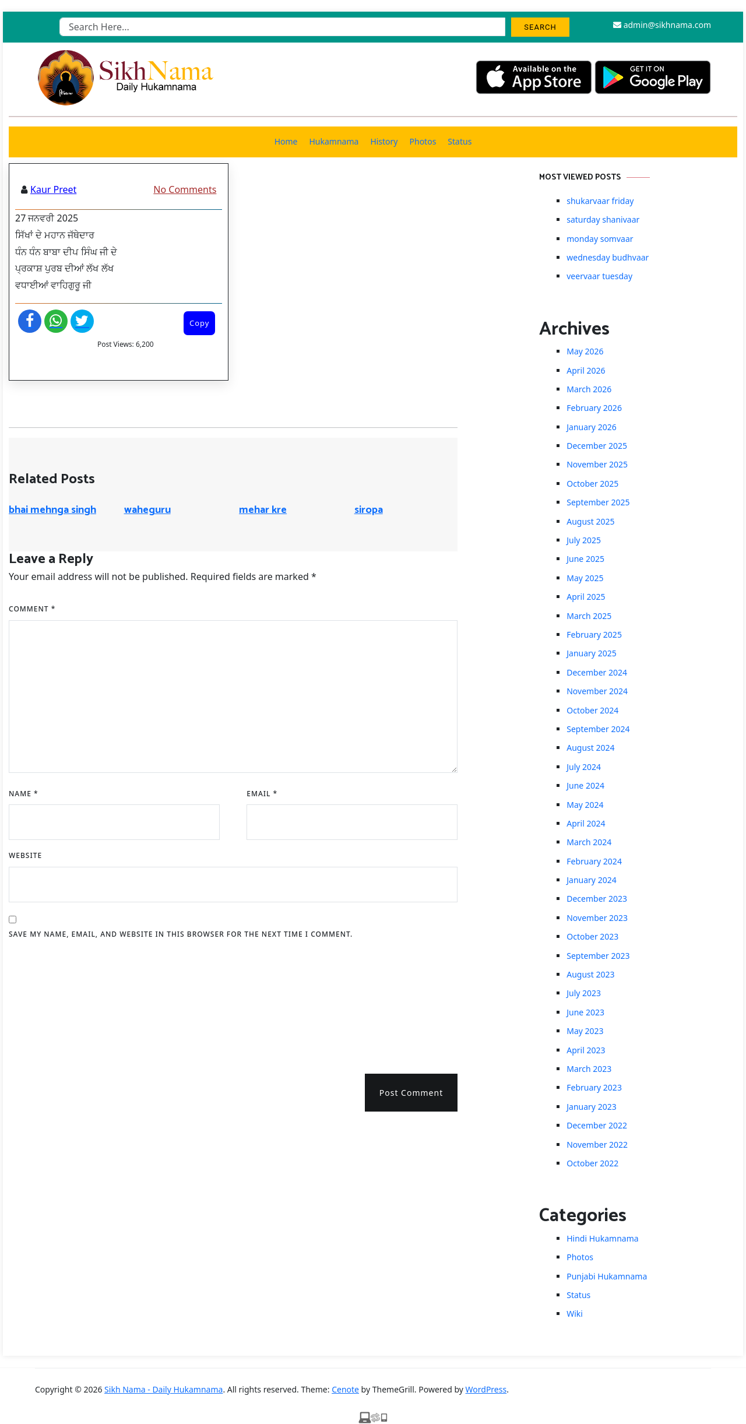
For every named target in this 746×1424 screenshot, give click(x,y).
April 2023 (585, 1050)
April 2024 (585, 823)
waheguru (147, 510)
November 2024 (597, 691)
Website (25, 855)
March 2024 (588, 842)
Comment (32, 609)
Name (23, 794)
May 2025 (584, 577)
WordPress (486, 1389)
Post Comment (411, 1092)
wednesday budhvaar (607, 257)
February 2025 (594, 634)
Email (262, 794)
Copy (199, 323)
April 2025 (585, 596)
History (383, 141)
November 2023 (597, 917)
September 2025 (597, 502)
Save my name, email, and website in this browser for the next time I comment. (181, 934)
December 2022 (596, 1125)
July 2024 (583, 766)
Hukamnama (333, 141)
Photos (423, 141)
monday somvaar (599, 238)
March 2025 (588, 615)
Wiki (574, 1313)
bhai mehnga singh (52, 510)
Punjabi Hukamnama (606, 1276)
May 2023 (584, 1030)
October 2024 (592, 710)
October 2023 (592, 936)
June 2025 (585, 558)
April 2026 (585, 370)
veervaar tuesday (599, 276)
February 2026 (594, 407)
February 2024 (594, 861)
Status (459, 141)
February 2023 (594, 1087)
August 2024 (590, 747)
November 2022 (597, 1144)
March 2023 (588, 1068)
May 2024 (584, 804)
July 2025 (583, 540)
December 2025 (596, 445)
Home (286, 141)
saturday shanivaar (602, 219)
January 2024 (591, 879)
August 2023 (590, 974)
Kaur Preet (53, 189)
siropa (368, 510)
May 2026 (584, 351)
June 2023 (585, 1012)
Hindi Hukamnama (602, 1238)
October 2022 (592, 1163)
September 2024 (597, 728)
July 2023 (583, 992)
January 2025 (591, 653)
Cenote (345, 1389)
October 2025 (592, 483)
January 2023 (591, 1106)
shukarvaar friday (600, 200)
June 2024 (585, 785)
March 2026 (588, 389)
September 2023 (597, 955)
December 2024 (596, 672)
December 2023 (596, 898)
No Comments (184, 189)
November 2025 (597, 464)
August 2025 (590, 521)
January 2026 (591, 427)
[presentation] (56, 1003)
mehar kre (263, 510)
